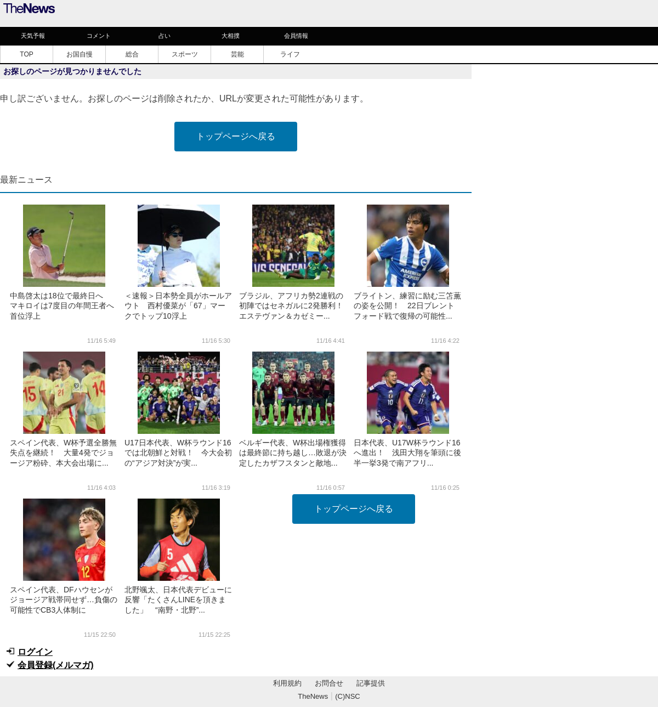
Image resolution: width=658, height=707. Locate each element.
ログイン (35, 652)
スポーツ (185, 54)
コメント (99, 35)
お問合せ (329, 683)
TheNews (313, 696)
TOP (26, 54)
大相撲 (231, 35)
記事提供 (370, 683)
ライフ (290, 54)
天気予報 (33, 35)
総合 (132, 54)
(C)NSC (347, 696)
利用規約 (287, 683)
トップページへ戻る (235, 136)
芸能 (237, 54)
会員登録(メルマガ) (56, 665)
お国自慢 (79, 54)
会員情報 (296, 35)
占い (164, 35)
